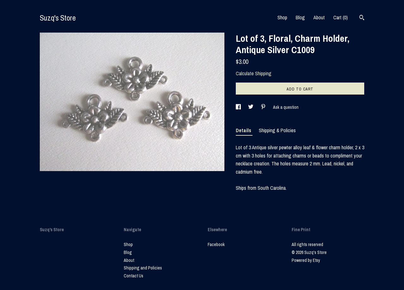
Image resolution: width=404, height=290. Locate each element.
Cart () (340, 17)
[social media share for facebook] (239, 107)
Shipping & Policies (277, 130)
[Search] (361, 18)
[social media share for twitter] (251, 107)
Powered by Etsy (306, 260)
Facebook (216, 244)
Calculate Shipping (253, 73)
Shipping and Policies (143, 268)
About (319, 17)
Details (244, 130)
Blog (300, 17)
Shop (282, 17)
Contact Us (133, 276)
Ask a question (286, 107)
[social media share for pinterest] (264, 107)
